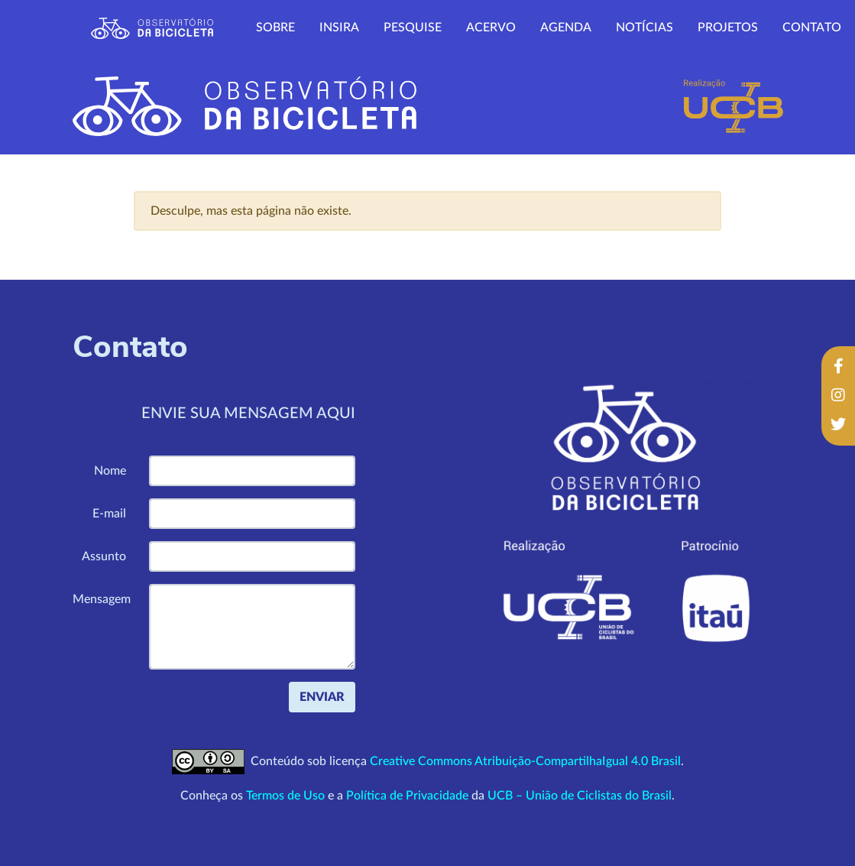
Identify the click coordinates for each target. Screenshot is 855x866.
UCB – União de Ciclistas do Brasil (579, 796)
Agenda (565, 27)
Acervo (491, 27)
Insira (339, 27)
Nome (110, 471)
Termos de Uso (285, 796)
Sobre (275, 27)
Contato (811, 27)
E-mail (109, 514)
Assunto (104, 556)
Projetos (728, 27)
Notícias (644, 27)
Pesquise (413, 27)
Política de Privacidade (407, 796)
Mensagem (102, 599)
